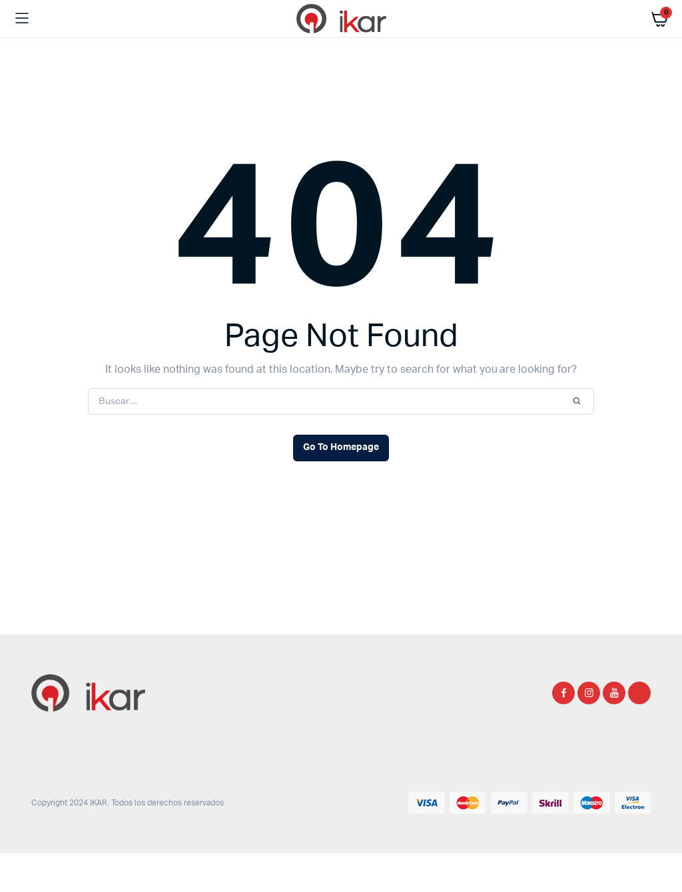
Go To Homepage (341, 447)
